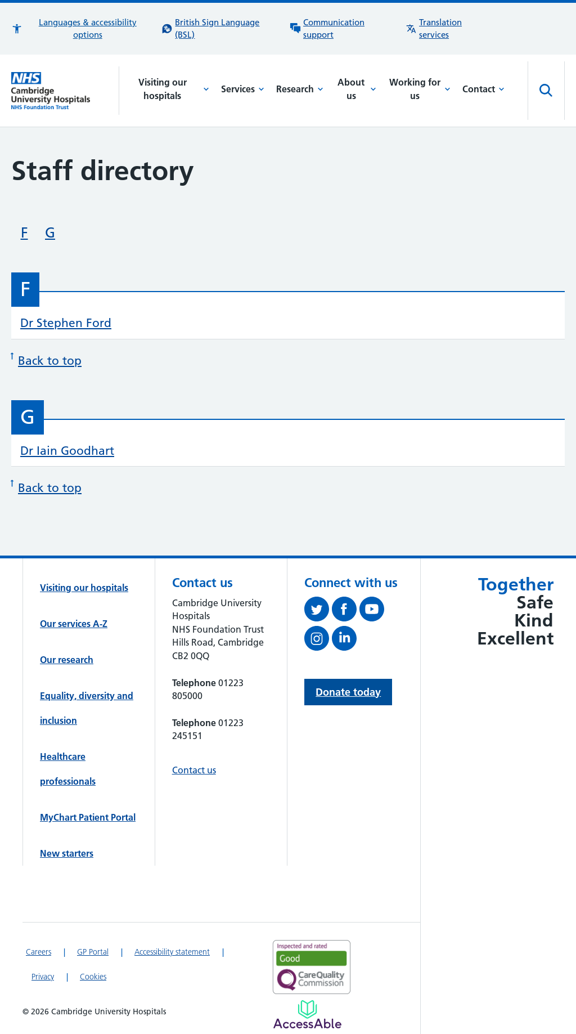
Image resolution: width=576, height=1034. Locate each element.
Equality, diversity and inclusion (86, 708)
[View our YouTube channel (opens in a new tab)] (373, 611)
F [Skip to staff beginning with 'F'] (24, 232)
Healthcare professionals (68, 769)
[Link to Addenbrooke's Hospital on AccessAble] (307, 1014)
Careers (38, 952)
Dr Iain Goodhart (67, 451)
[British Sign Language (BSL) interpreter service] (219, 29)
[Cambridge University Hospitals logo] (65, 90)
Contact (483, 89)
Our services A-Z (73, 623)
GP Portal (93, 952)
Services (242, 89)
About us (357, 89)
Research (299, 89)
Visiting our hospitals (174, 89)
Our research (66, 659)
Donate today (348, 692)
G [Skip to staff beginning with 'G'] (50, 232)
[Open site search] (546, 90)
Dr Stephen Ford (65, 323)
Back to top (46, 359)
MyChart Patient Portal (88, 817)
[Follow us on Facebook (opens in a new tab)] (345, 611)
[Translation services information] (449, 29)
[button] (80, 29)
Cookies (93, 977)
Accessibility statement (172, 952)
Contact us (194, 770)
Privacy (43, 977)
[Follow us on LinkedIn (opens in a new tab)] (345, 640)
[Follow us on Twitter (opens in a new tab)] (318, 611)
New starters (66, 853)
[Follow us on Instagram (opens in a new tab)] (318, 640)
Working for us (420, 89)
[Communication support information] (342, 29)
